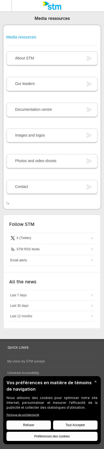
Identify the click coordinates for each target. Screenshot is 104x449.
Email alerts (18, 260)
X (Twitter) (20, 238)
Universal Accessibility (23, 373)
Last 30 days (19, 306)
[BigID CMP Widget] (52, 411)
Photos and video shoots (35, 161)
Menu (6, 5)
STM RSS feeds (25, 249)
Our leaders (25, 83)
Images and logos (30, 135)
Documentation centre (33, 109)
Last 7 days (18, 295)
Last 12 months (21, 316)
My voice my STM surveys (26, 361)
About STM (24, 58)
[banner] (52, 5)
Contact (21, 186)
